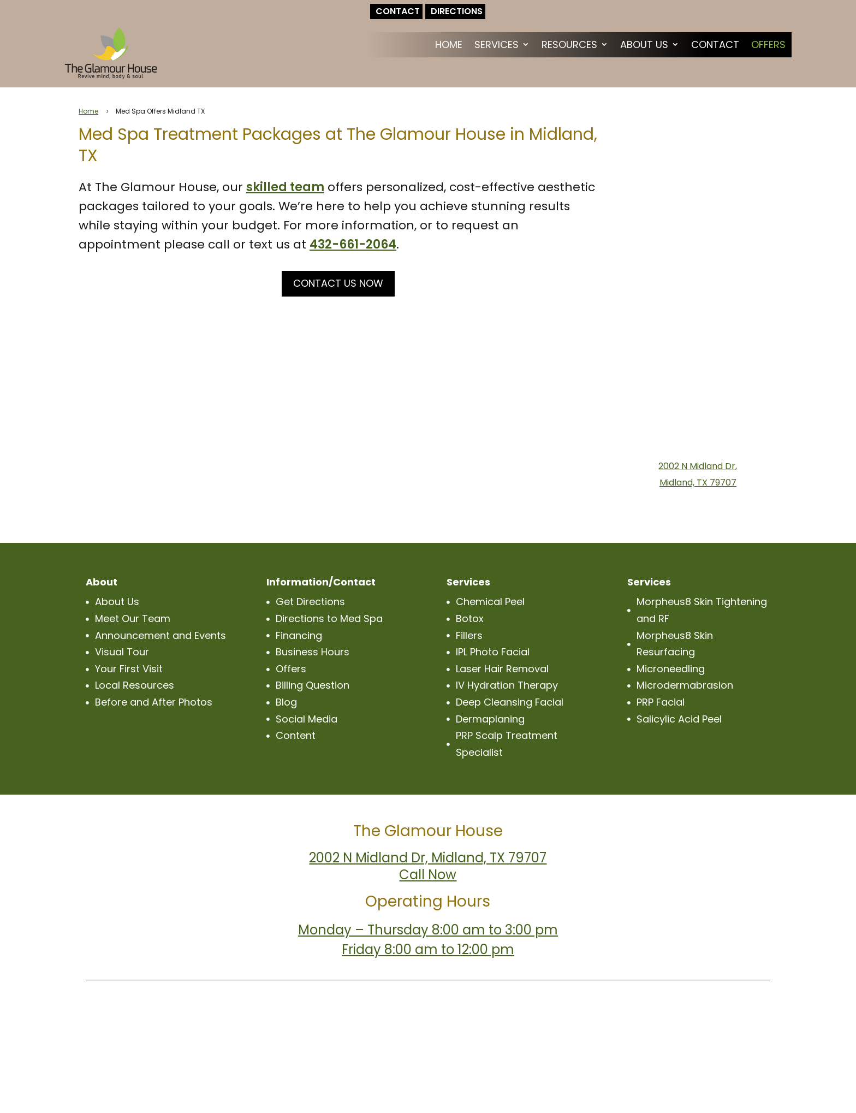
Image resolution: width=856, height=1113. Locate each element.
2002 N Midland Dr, (697, 466)
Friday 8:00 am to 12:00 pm (428, 949)
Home (448, 44)
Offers (768, 44)
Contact (715, 44)
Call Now (427, 875)
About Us (644, 44)
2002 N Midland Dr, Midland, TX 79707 (427, 858)
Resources (569, 44)
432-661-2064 (353, 244)
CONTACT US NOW (338, 283)
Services (496, 44)
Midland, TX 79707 (697, 482)
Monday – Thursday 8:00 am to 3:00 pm (428, 930)
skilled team (285, 187)
